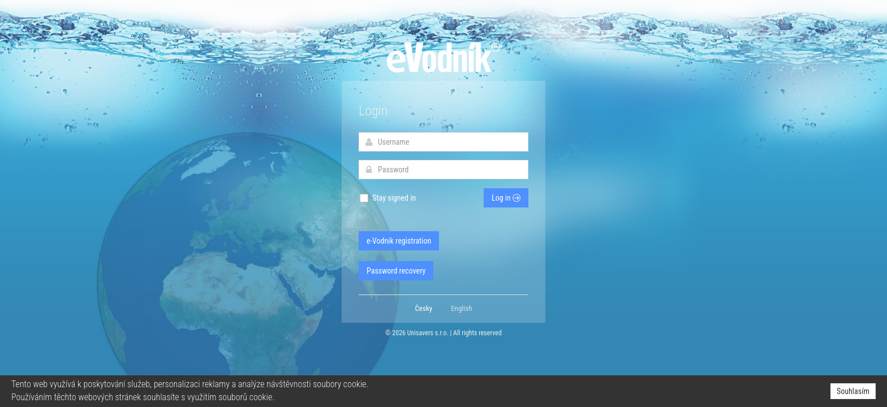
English (461, 308)
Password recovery (396, 270)
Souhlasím (853, 391)
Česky (424, 308)
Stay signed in (387, 198)
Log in (506, 197)
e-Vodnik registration (399, 240)
